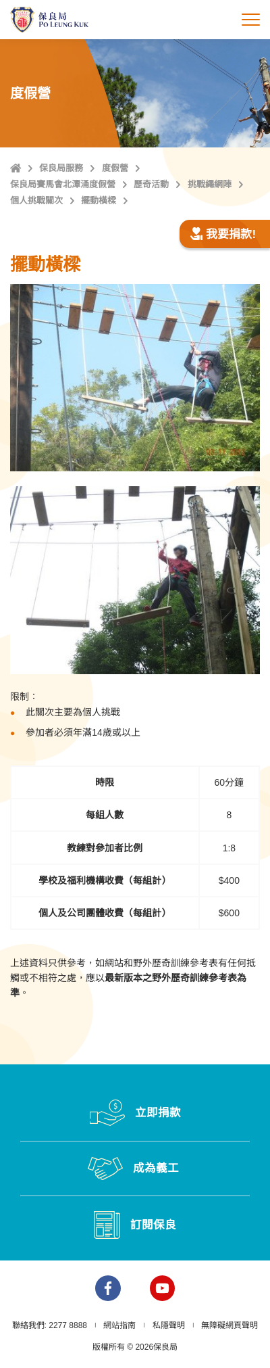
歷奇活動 (151, 184)
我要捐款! (223, 234)
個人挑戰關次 (36, 200)
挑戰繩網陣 (210, 184)
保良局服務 (61, 168)
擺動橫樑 (98, 200)
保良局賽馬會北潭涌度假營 (62, 184)
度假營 (115, 168)
